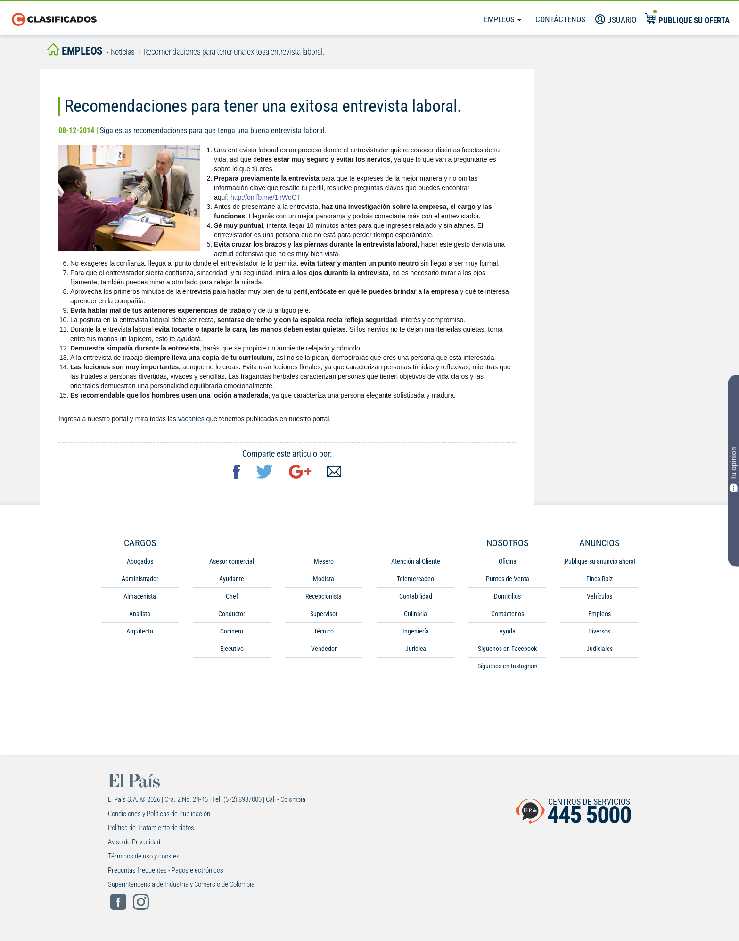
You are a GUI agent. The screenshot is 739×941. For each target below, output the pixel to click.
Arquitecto (139, 634)
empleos (80, 52)
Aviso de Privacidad (134, 845)
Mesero (324, 564)
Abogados (140, 564)
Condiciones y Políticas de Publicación (159, 816)
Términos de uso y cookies (144, 859)
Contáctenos (560, 19)
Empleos (502, 19)
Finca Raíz (599, 581)
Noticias (133, 54)
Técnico (324, 634)
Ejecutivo (232, 651)
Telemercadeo (415, 581)
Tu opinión (733, 469)
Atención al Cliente (415, 564)
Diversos (599, 634)
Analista (139, 616)
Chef (232, 599)
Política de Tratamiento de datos (151, 830)
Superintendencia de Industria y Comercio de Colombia (181, 887)
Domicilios (507, 599)
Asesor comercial (231, 564)
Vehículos (599, 599)
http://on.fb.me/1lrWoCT (265, 200)
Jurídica (415, 651)
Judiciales (599, 651)
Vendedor (324, 651)
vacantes (191, 421)
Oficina (508, 564)
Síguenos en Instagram (507, 669)
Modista (323, 581)
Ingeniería (415, 634)
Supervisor (323, 616)
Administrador (140, 581)
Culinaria (415, 616)
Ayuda (507, 634)
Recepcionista (323, 599)
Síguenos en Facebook (507, 651)
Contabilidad (415, 599)
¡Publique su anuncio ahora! (599, 564)
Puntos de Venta (507, 581)
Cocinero (231, 634)
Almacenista (139, 599)
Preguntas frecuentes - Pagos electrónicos (165, 873)
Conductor (231, 616)
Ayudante (231, 581)
